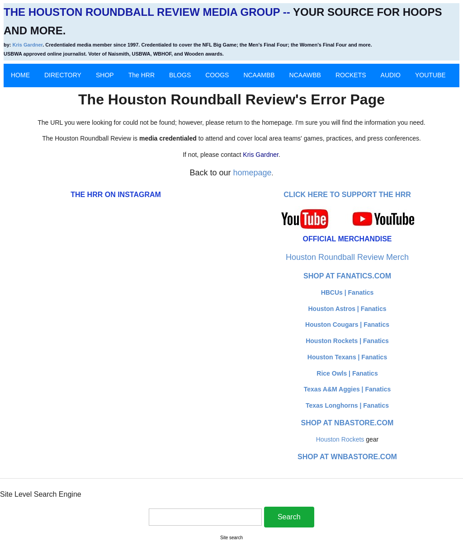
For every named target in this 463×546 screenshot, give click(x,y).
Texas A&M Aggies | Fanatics (347, 389)
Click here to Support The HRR (347, 194)
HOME (20, 75)
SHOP (105, 75)
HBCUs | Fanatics (347, 292)
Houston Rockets (340, 439)
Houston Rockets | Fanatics (347, 340)
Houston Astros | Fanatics (347, 308)
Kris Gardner (28, 44)
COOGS (217, 75)
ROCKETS (350, 75)
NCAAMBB (258, 75)
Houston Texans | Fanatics (347, 357)
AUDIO (391, 75)
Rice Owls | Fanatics (347, 373)
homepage (252, 172)
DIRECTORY (62, 75)
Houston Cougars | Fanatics (347, 324)
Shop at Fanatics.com (347, 276)
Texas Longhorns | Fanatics (347, 405)
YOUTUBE (430, 75)
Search (289, 517)
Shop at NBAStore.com (347, 423)
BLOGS (180, 75)
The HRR (141, 75)
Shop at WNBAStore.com (347, 457)
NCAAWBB (305, 75)
